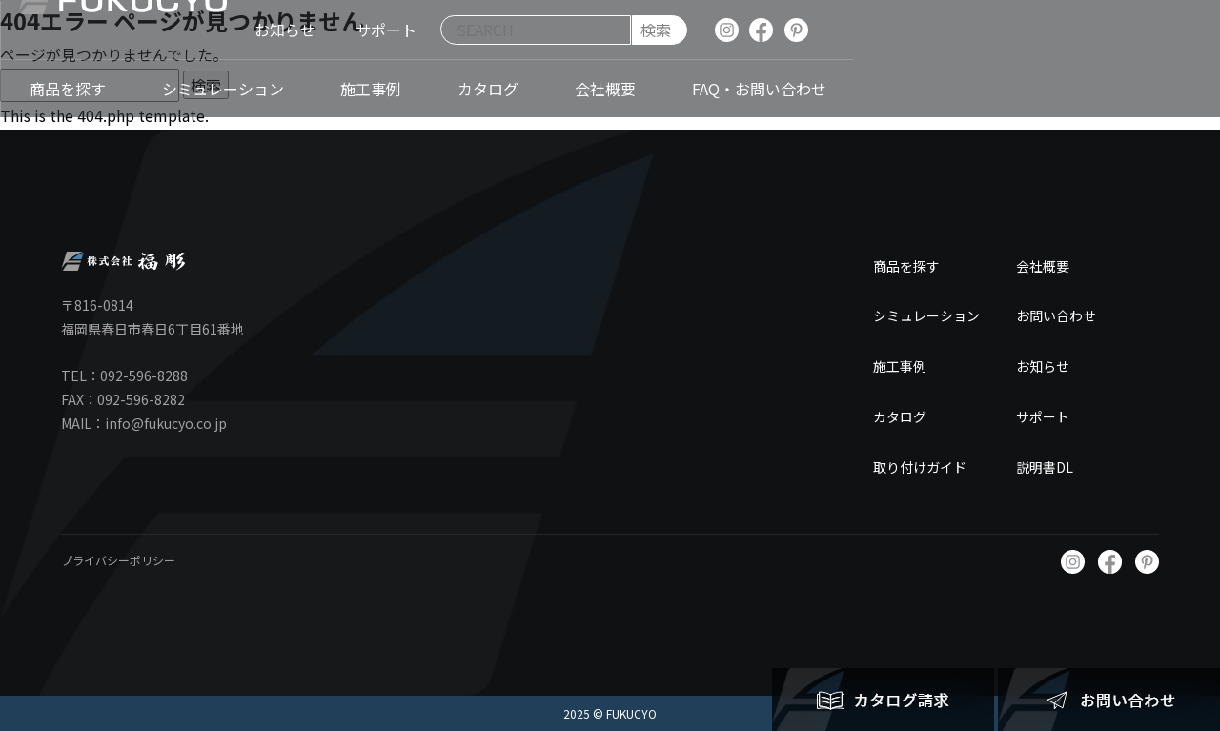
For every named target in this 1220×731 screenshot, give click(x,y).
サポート (1042, 416)
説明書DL (1044, 467)
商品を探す (906, 265)
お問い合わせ (1056, 315)
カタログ (899, 416)
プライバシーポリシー (118, 560)
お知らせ (1042, 366)
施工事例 (899, 366)
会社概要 (1042, 265)
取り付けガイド (919, 467)
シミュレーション (926, 315)
